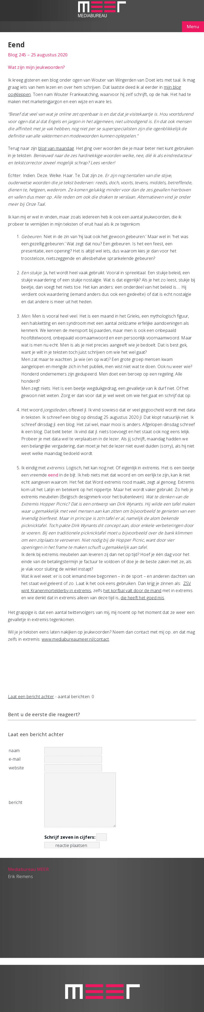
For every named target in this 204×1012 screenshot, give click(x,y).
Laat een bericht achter (31, 696)
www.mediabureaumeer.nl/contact (75, 639)
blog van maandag (56, 148)
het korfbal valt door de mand (132, 590)
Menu (193, 26)
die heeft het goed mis (142, 598)
